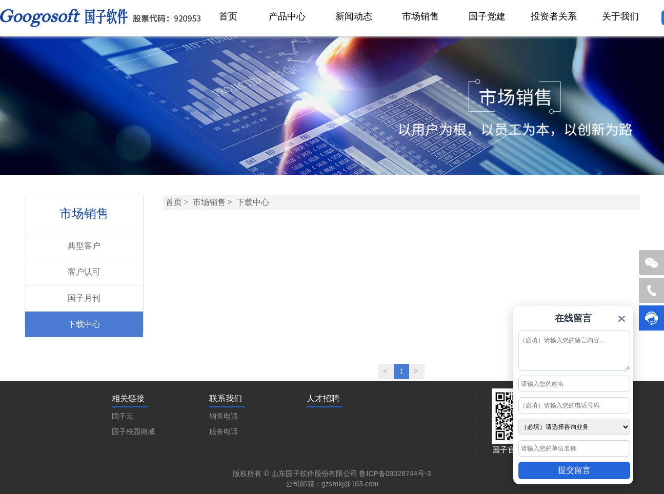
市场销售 (209, 202)
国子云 (122, 416)
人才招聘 (323, 398)
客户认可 (84, 271)
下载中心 (84, 324)
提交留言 (574, 470)
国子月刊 (84, 298)
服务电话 (223, 432)
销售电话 (223, 416)
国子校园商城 (133, 432)
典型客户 (84, 245)
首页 (174, 202)
